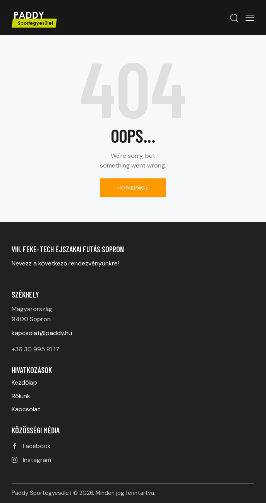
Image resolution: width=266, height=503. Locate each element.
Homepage (133, 188)
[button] (249, 17)
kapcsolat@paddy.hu (42, 333)
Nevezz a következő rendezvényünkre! (66, 263)
